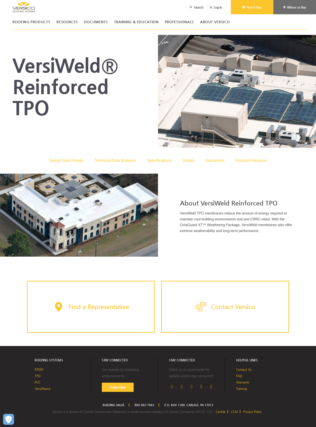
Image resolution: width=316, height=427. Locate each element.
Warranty (242, 382)
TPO (38, 376)
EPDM (39, 369)
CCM (234, 411)
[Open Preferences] (8, 419)
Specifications (159, 160)
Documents (96, 22)
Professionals (179, 22)
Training (241, 388)
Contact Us (243, 369)
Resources (67, 22)
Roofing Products (31, 22)
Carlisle (221, 411)
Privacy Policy (252, 411)
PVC (37, 382)
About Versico (215, 22)
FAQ (239, 376)
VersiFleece (42, 388)
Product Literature (251, 160)
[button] (91, 307)
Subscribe (118, 387)
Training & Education (136, 22)
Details (188, 160)
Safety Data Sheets (66, 160)
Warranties (214, 160)
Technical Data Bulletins (115, 160)
